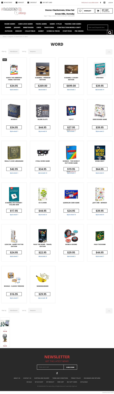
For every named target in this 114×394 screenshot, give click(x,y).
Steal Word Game (43, 161)
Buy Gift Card (47, 2)
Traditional (49, 27)
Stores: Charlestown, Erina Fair (59, 10)
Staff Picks (67, 31)
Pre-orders (79, 31)
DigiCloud (74, 386)
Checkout (33, 2)
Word (26, 36)
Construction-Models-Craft (69, 27)
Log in (110, 2)
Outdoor (8, 31)
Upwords (99, 78)
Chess (39, 27)
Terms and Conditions (60, 378)
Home (4, 36)
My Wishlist (50, 382)
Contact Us (27, 378)
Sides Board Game (100, 119)
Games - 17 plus (56, 24)
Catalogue (84, 382)
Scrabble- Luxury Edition (71, 79)
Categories (11, 36)
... (107, 52)
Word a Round (71, 244)
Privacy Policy (76, 378)
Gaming (8, 27)
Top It (71, 119)
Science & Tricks (53, 31)
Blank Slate (42, 119)
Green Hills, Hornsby (64, 14)
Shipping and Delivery (41, 378)
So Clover (43, 203)
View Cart (60, 382)
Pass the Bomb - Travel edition (42, 245)
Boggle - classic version (14, 286)
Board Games (10, 24)
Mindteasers (28, 27)
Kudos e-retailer (110, 392)
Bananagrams (42, 286)
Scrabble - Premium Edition (42, 79)
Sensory (18, 31)
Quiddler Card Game (71, 203)
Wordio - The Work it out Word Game (71, 162)
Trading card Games (73, 24)
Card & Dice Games (25, 24)
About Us (17, 378)
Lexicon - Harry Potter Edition (14, 245)
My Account (8, 2)
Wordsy (14, 119)
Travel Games (41, 24)
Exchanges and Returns (92, 378)
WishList (21, 2)
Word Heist (99, 161)
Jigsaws (17, 27)
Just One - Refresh (100, 203)
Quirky (41, 31)
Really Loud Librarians (14, 161)
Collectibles (30, 31)
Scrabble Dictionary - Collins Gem (14, 204)
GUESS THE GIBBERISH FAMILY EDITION (14, 79)
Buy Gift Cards (72, 382)
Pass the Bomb (100, 244)
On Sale (29, 382)
